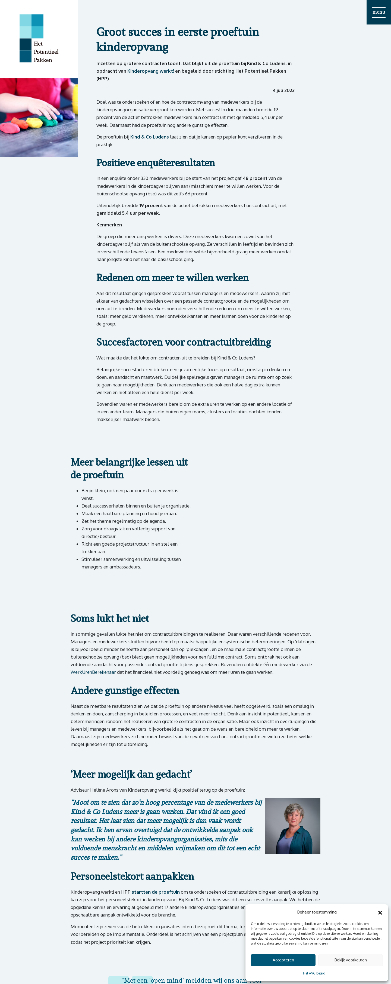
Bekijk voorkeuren (351, 960)
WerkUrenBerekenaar (93, 672)
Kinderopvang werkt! (150, 71)
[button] (380, 912)
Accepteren (283, 960)
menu (379, 12)
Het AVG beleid (314, 973)
